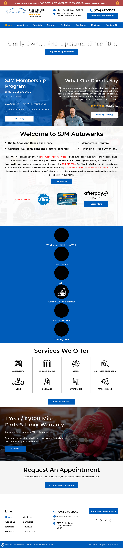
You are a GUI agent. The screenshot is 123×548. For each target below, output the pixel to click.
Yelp (110, 520)
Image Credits (95, 545)
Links (9, 511)
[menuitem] (8, 25)
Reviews (95, 25)
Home (8, 25)
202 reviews (35, 17)
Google (100, 520)
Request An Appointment (61, 52)
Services (51, 25)
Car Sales (81, 25)
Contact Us (112, 25)
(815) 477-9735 (69, 164)
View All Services (61, 402)
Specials (37, 25)
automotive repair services (53, 157)
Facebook (96, 520)
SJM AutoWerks (22, 199)
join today (19, 119)
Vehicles (65, 25)
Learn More (61, 181)
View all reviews (104, 115)
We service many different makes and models (87, 168)
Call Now (15, 449)
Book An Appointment (102, 16)
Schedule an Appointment (61, 485)
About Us (22, 25)
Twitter (105, 520)
